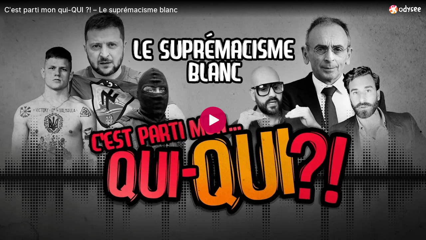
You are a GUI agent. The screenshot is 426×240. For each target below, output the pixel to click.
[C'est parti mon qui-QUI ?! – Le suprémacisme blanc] (194, 9)
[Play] (213, 120)
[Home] (405, 9)
